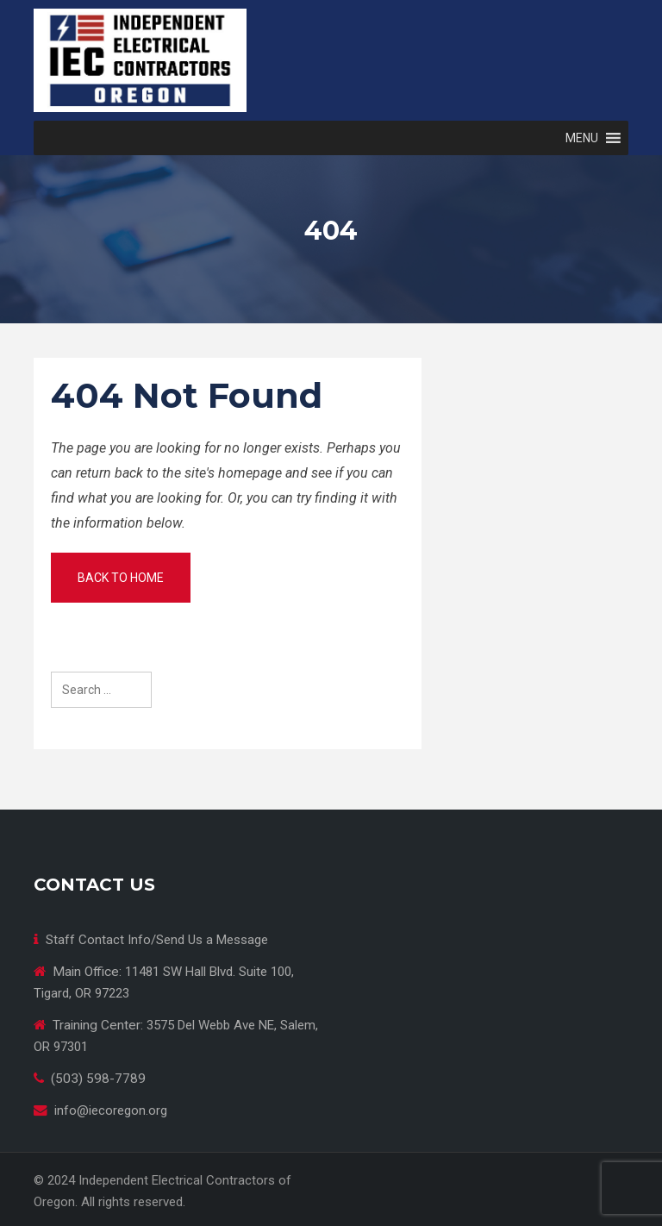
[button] (581, 138)
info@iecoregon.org (110, 1110)
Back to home (121, 578)
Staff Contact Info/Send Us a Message (157, 940)
